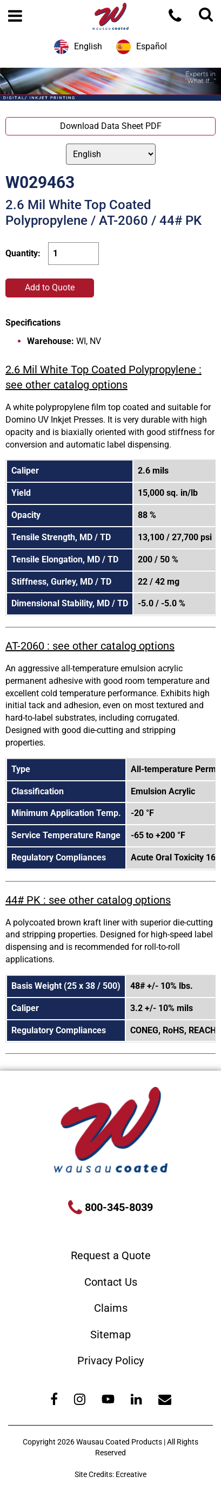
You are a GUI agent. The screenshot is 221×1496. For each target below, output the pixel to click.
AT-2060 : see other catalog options (90, 645)
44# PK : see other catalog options (88, 899)
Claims (111, 1307)
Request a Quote (111, 1255)
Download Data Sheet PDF (111, 126)
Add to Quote (50, 287)
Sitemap (110, 1334)
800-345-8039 (117, 1207)
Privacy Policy (110, 1360)
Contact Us (110, 1281)
